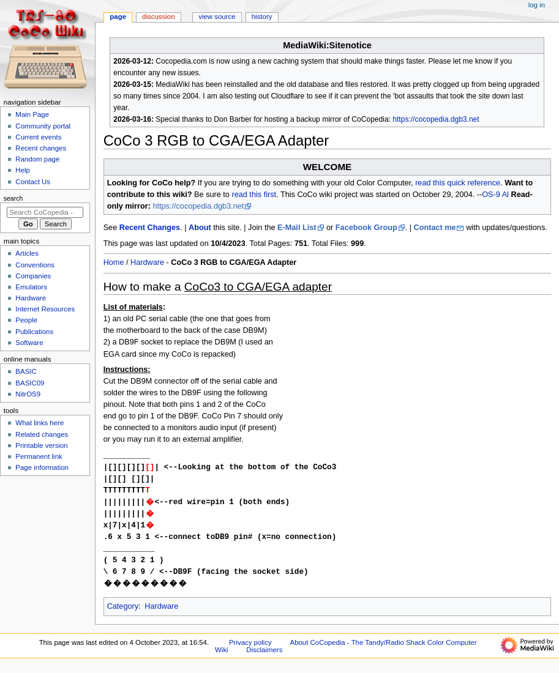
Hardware (147, 262)
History (262, 16)
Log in (536, 5)
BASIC (25, 371)
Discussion (158, 16)
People (26, 320)
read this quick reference (457, 183)
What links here (39, 422)
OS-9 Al (495, 194)
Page (118, 16)
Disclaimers (264, 657)
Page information (42, 467)
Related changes (41, 434)
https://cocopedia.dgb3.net (435, 119)
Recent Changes (149, 227)
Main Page (32, 114)
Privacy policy (250, 649)
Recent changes (40, 148)
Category (122, 613)
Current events (38, 137)
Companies (33, 276)
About (200, 227)
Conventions (34, 265)
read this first (253, 194)
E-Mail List (296, 227)
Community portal (42, 126)
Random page (37, 159)
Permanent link (38, 456)
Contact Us (32, 181)
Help (22, 170)
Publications (34, 331)
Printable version (41, 445)
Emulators (31, 287)
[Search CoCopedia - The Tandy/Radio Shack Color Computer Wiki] (45, 212)
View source (216, 16)
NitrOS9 (27, 394)
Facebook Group (366, 227)
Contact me (435, 227)
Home (113, 262)
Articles (27, 253)
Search (13, 198)
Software (29, 342)
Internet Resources (45, 309)
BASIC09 (29, 383)
